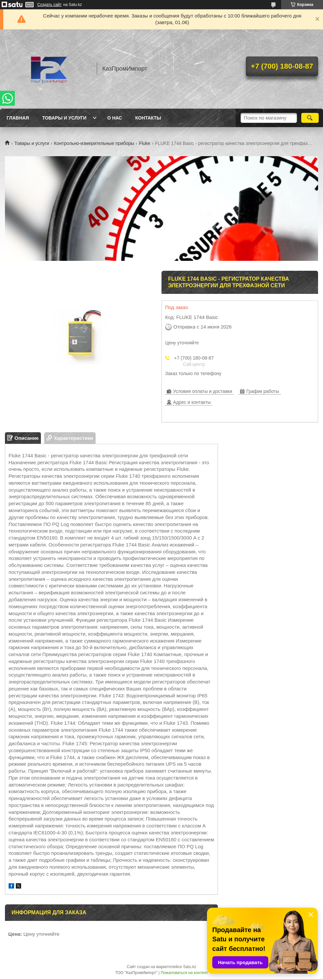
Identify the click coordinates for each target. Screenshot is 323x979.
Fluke (144, 143)
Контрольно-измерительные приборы (94, 143)
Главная (18, 118)
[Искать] (310, 118)
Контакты (148, 118)
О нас (114, 118)
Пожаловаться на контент (184, 972)
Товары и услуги (64, 118)
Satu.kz (189, 966)
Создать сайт (49, 4)
